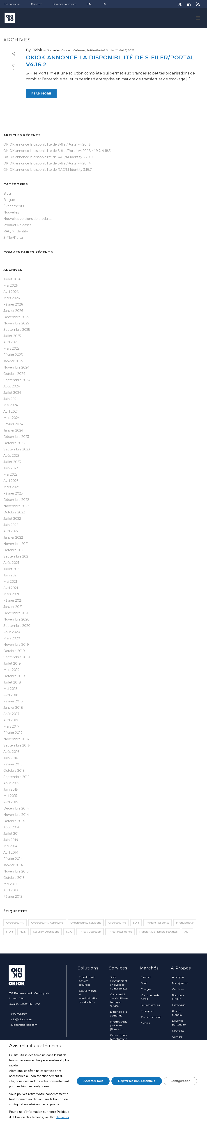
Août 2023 (11, 456)
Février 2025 (13, 355)
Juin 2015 (10, 789)
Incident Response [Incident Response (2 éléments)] (157, 922)
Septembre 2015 (16, 777)
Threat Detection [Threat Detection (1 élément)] (90, 931)
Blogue (9, 200)
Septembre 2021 (16, 556)
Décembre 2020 (16, 613)
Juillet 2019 (12, 663)
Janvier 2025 (13, 361)
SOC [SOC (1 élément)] (69, 931)
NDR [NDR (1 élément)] (23, 931)
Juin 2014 (10, 840)
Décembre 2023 (16, 437)
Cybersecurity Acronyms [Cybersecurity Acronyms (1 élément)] (47, 922)
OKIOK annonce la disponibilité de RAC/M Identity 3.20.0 (48, 157)
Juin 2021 (10, 575)
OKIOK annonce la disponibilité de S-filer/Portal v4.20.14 (47, 163)
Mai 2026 (10, 285)
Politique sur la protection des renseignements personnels (182, 1048)
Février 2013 (12, 897)
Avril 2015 (10, 802)
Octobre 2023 (14, 443)
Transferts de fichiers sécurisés (87, 980)
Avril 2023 (10, 481)
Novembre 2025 (16, 323)
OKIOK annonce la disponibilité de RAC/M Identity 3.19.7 (47, 170)
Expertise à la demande (118, 1013)
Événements (13, 206)
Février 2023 (13, 493)
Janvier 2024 (13, 430)
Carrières (178, 989)
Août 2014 (11, 827)
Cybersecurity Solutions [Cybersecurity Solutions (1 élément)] (85, 922)
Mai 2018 (10, 689)
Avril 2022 (10, 531)
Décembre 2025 (16, 317)
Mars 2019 (11, 670)
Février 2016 (12, 764)
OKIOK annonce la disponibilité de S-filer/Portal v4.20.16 (46, 144)
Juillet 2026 (12, 279)
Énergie (146, 989)
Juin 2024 (10, 399)
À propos (178, 977)
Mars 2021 (11, 594)
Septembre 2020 (16, 626)
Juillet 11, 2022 (125, 50)
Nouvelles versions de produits (27, 219)
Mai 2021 (10, 582)
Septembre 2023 (16, 449)
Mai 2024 (10, 405)
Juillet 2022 (12, 519)
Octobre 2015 (13, 771)
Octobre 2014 (14, 821)
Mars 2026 (11, 298)
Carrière (177, 1036)
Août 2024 (11, 386)
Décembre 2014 (16, 808)
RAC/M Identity (15, 231)
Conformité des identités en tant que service (119, 1000)
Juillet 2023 (12, 462)
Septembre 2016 (16, 745)
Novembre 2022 (16, 506)
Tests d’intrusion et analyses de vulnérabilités (118, 982)
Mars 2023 (11, 487)
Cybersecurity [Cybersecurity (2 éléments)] (15, 922)
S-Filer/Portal (96, 50)
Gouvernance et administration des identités (88, 996)
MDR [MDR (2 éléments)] (9, 931)
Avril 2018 (10, 695)
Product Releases (73, 50)
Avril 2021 (10, 588)
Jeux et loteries (150, 1005)
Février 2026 (13, 304)
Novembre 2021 (16, 544)
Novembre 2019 (16, 645)
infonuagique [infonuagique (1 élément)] (184, 922)
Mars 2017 (11, 726)
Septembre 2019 (16, 657)
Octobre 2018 (14, 676)
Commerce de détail (150, 997)
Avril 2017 (10, 720)
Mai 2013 (10, 884)
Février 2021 (12, 600)
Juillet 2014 (12, 834)
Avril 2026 (10, 292)
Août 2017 (11, 714)
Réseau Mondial (177, 1012)
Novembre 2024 (16, 367)
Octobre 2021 (14, 550)
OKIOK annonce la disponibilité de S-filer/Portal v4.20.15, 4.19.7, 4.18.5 (56, 151)
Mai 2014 (10, 846)
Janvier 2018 (13, 708)
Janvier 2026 (13, 311)
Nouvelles (53, 50)
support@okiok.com (24, 1024)
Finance (146, 977)
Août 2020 (11, 632)
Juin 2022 (10, 525)
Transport (147, 1011)
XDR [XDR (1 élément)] (187, 931)
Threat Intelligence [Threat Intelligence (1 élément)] (120, 931)
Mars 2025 (11, 348)
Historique (178, 1005)
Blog (7, 193)
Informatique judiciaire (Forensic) (118, 1025)
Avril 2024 (11, 411)
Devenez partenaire (179, 1022)
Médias (145, 1023)
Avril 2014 (10, 852)
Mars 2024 (11, 418)
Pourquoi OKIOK (178, 997)
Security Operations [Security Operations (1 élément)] (46, 931)
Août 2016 (11, 752)
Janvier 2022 (13, 537)
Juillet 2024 (12, 393)
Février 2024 (13, 424)
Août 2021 (11, 563)
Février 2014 (13, 859)
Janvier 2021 (13, 607)
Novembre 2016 (16, 739)
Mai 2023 (10, 474)
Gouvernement (151, 1017)
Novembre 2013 (16, 871)
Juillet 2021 (12, 569)
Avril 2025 (10, 342)
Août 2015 (11, 783)
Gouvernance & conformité (119, 1037)
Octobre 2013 (14, 878)
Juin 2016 (10, 758)
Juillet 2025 (12, 336)
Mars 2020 (11, 638)
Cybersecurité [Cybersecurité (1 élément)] (117, 922)
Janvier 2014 (13, 865)
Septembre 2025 (16, 330)
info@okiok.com (21, 1019)
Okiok (37, 50)
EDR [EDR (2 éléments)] (136, 922)
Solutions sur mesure (118, 1046)
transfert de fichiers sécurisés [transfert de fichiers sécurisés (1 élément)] (158, 931)
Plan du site (179, 1060)
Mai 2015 (10, 796)
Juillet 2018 (12, 682)
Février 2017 (13, 733)
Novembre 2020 (16, 619)
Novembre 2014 (16, 815)
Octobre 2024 (14, 374)
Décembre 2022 (16, 500)
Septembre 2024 (16, 380)
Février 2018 (13, 701)
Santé (144, 983)
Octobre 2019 (14, 651)
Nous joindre (180, 983)
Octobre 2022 (14, 512)
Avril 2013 (10, 890)
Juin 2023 (10, 468)
